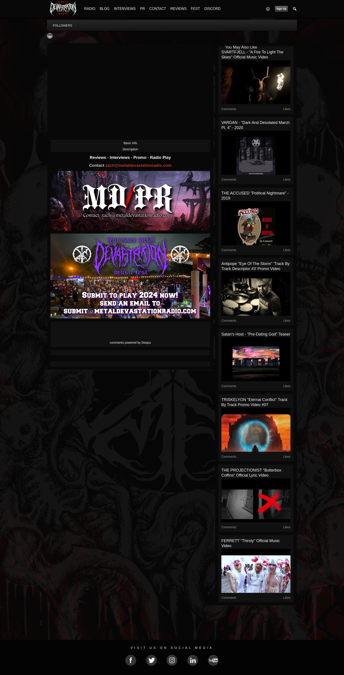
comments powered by (130, 342)
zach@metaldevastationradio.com (139, 165)
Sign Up (281, 8)
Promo (140, 157)
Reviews (98, 157)
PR (142, 9)
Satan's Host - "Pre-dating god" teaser (255, 334)
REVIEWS (178, 9)
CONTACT (157, 9)
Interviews (120, 157)
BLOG (104, 9)
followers (62, 25)
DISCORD (212, 9)
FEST (195, 9)
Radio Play (160, 157)
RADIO (89, 9)
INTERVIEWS (125, 9)
